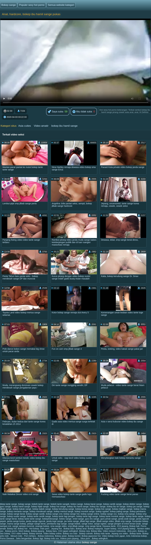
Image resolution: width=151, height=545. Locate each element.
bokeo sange (77, 504)
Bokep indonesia (46, 536)
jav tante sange (71, 521)
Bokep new (84, 531)
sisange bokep (42, 526)
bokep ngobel (102, 511)
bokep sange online (90, 514)
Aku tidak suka (82, 111)
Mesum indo (16, 536)
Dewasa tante (109, 526)
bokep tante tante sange (29, 519)
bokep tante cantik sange (39, 516)
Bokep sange (8, 5)
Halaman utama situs (69, 542)
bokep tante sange (134, 516)
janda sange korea (16, 521)
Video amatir (41, 125)
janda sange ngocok (35, 521)
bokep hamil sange (21, 506)
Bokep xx (142, 531)
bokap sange (24, 504)
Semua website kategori (61, 5)
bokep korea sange (84, 509)
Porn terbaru (30, 536)
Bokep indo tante (102, 533)
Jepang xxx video (120, 533)
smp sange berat (93, 526)
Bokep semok (35, 533)
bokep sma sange (126, 514)
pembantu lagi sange (57, 523)
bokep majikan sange (122, 509)
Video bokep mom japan (113, 536)
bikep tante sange (8, 504)
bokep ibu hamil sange (64, 125)
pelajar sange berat (36, 523)
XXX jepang (122, 526)
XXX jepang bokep (126, 528)
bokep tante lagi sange (87, 516)
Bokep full (11, 528)
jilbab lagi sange (87, 521)
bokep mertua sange (64, 511)
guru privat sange (108, 519)
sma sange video (58, 526)
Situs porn (85, 538)
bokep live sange (103, 509)
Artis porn (132, 531)
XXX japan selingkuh (68, 531)
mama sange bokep (16, 523)
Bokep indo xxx (51, 538)
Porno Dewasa (7, 538)
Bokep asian (61, 536)
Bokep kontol (74, 536)
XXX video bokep (19, 533)
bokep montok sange (85, 511)
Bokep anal (81, 528)
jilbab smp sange (123, 521)
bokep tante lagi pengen (63, 516)
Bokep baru (69, 528)
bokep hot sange (58, 506)
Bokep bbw (96, 531)
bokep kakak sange (22, 509)
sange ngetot (100, 523)
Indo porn (45, 528)
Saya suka (55, 111)
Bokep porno (11, 531)
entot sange (78, 519)
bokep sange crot (54, 514)
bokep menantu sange (17, 511)
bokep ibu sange (98, 506)
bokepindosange (50, 519)
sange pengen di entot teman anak (124, 523)
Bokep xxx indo (70, 533)
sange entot (87, 523)
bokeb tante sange (40, 504)
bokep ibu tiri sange (116, 506)
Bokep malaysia (95, 528)
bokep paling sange (119, 511)
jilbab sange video (105, 521)
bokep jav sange (134, 506)
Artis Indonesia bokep (136, 536)
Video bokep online (52, 533)
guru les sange (92, 519)
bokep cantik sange (112, 504)
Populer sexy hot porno (31, 5)
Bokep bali (134, 526)
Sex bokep (5, 533)
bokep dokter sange (132, 504)
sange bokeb (74, 523)
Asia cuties (24, 125)
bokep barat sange (93, 504)
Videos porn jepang (69, 538)
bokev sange (65, 519)
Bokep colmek (86, 533)
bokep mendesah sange (41, 511)
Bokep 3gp (38, 538)
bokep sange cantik (35, 514)
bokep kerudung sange (63, 509)
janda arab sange (126, 519)
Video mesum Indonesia (114, 531)
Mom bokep (24, 531)
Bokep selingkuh (100, 538)
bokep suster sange (16, 516)
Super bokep (110, 528)
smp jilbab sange (76, 526)
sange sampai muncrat (23, 526)
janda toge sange (54, 521)
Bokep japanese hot (91, 536)
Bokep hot (23, 528)
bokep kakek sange (41, 509)
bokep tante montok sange (112, 516)
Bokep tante (135, 533)
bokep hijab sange (40, 506)
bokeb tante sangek (60, 504)
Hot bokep (34, 528)
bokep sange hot (71, 514)
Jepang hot (56, 528)
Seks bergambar (24, 538)
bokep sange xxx (109, 514)
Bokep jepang (38, 531)
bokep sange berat (16, 514)
